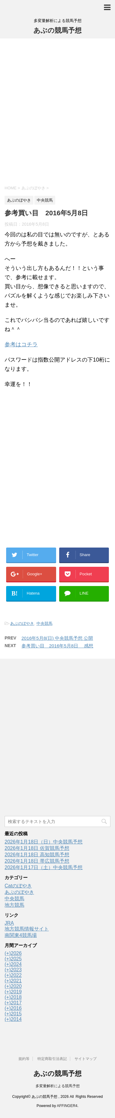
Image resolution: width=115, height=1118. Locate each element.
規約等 (23, 1059)
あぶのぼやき (22, 623)
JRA (9, 923)
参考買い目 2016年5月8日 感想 (57, 645)
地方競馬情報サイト (27, 928)
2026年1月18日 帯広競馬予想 (37, 861)
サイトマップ (86, 1059)
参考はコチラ (21, 344)
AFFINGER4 (67, 1106)
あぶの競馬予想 (57, 30)
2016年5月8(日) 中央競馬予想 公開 (57, 638)
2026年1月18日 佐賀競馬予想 (37, 848)
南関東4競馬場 (21, 935)
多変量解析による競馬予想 (58, 1086)
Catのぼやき (18, 885)
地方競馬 (14, 905)
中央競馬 (44, 623)
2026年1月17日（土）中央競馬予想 (43, 867)
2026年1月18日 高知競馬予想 (37, 854)
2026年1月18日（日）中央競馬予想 (43, 841)
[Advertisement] (57, 111)
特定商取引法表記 (52, 1059)
